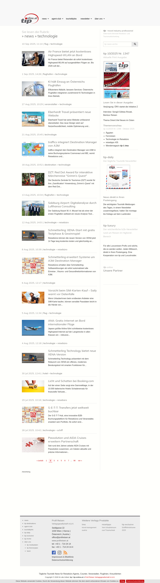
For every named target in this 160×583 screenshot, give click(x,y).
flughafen (48, 74)
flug (46, 43)
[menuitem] (30, 18)
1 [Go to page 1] (46, 461)
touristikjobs (71, 19)
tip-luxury (109, 225)
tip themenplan (32, 548)
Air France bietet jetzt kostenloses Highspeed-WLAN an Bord (69, 53)
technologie (56, 43)
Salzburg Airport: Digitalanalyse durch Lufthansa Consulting (72, 204)
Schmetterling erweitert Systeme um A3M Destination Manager (71, 258)
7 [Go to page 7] (68, 461)
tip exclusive (128, 527)
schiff (60, 430)
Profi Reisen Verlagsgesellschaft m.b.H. (100, 577)
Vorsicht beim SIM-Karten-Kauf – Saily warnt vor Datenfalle (72, 292)
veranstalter (51, 104)
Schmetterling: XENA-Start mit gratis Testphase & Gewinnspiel (71, 231)
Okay (122, 581)
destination (50, 164)
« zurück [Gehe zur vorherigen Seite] (40, 461)
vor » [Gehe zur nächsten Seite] (80, 461)
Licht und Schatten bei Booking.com (71, 381)
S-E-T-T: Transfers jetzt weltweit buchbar (68, 409)
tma (89, 527)
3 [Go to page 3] (54, 461)
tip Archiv (27, 539)
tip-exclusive (29, 536)
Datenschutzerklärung (135, 581)
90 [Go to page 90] (75, 461)
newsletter (85, 19)
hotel (45, 373)
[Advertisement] (80, 5)
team (29, 551)
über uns (98, 19)
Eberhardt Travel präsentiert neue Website (69, 113)
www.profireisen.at (60, 541)
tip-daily (108, 157)
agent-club (56, 19)
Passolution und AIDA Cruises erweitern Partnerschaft (67, 439)
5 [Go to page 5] (61, 461)
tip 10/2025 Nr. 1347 (116, 53)
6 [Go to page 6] (65, 461)
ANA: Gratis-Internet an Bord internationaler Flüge (66, 322)
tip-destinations (30, 523)
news (44, 19)
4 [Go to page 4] (57, 461)
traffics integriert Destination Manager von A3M (72, 143)
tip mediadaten (32, 545)
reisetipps (109, 527)
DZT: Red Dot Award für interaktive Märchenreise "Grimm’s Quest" (70, 174)
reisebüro (64, 222)
